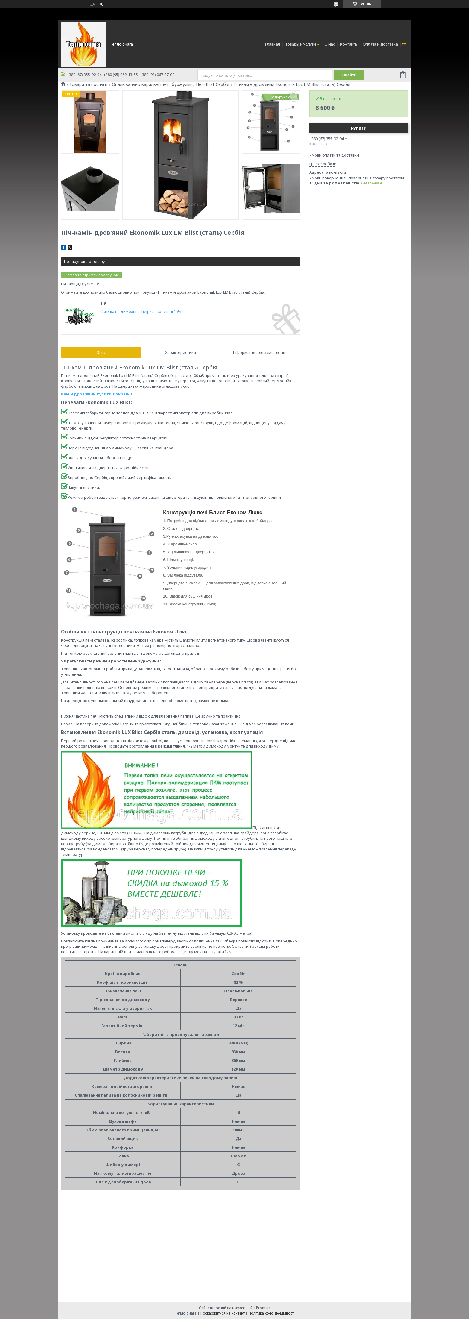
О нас (330, 44)
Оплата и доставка (380, 44)
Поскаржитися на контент (222, 1313)
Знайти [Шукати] (349, 75)
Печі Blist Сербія (212, 84)
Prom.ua (263, 1307)
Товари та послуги (88, 84)
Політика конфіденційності (272, 1313)
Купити (358, 128)
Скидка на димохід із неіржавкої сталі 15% (140, 311)
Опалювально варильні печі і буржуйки (152, 84)
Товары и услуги (300, 44)
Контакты (349, 44)
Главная (272, 44)
